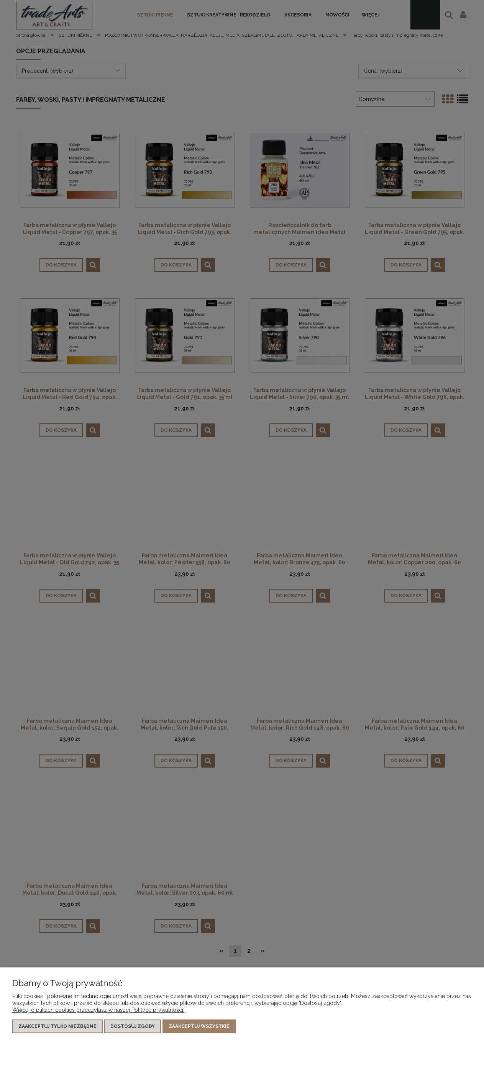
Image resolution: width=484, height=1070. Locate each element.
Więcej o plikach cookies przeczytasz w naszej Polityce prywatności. (98, 1010)
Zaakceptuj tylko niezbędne (57, 1026)
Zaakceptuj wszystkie (199, 1026)
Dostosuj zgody (132, 1026)
